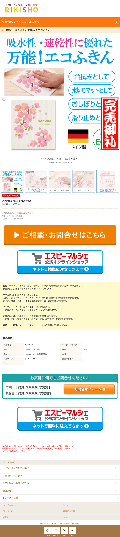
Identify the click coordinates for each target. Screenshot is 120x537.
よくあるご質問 (10, 498)
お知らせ (65, 517)
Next (116, 99)
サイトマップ (66, 505)
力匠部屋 (5, 517)
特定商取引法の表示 (68, 511)
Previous (3, 99)
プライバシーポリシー (9, 511)
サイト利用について (8, 505)
